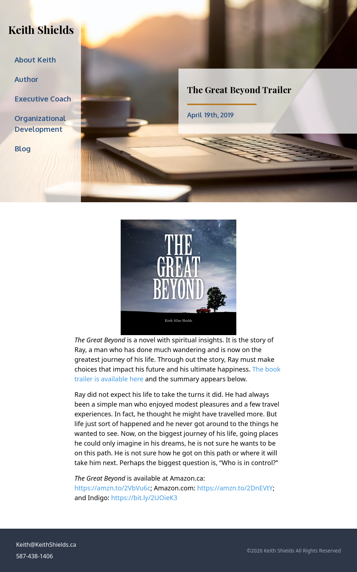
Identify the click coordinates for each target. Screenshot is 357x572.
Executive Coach (42, 98)
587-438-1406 (34, 556)
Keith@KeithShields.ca (46, 545)
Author (26, 79)
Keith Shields (41, 29)
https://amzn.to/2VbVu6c (112, 488)
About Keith (35, 59)
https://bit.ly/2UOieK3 (144, 497)
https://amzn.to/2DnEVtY (235, 488)
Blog (22, 148)
